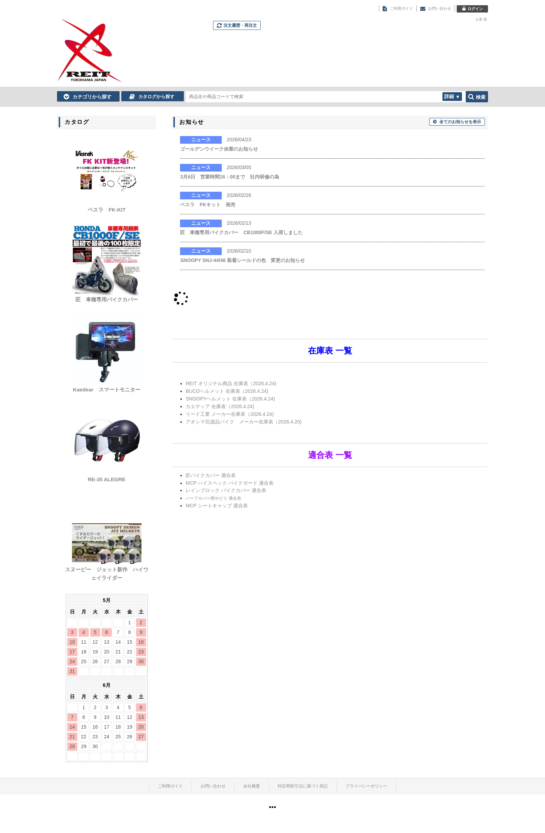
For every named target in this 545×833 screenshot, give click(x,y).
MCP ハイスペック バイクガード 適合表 (230, 483)
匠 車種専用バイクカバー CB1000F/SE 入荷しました (241, 232)
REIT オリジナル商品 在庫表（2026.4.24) (231, 383)
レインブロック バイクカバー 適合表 (226, 490)
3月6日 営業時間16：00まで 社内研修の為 (229, 177)
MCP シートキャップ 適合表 (217, 505)
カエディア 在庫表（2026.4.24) (220, 406)
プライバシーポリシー (366, 786)
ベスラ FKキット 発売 (207, 204)
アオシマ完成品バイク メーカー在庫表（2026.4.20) (243, 422)
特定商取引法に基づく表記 (303, 786)
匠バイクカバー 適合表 (211, 475)
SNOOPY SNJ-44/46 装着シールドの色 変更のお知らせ (242, 260)
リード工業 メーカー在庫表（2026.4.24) (230, 414)
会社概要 (251, 786)
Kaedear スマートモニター (106, 389)
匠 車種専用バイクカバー (106, 299)
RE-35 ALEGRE (106, 479)
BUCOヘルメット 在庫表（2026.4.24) (227, 391)
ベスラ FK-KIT (109, 210)
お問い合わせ (213, 786)
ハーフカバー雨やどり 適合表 (213, 498)
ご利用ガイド (170, 786)
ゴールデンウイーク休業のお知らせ (219, 149)
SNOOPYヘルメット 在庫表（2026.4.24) (230, 399)
